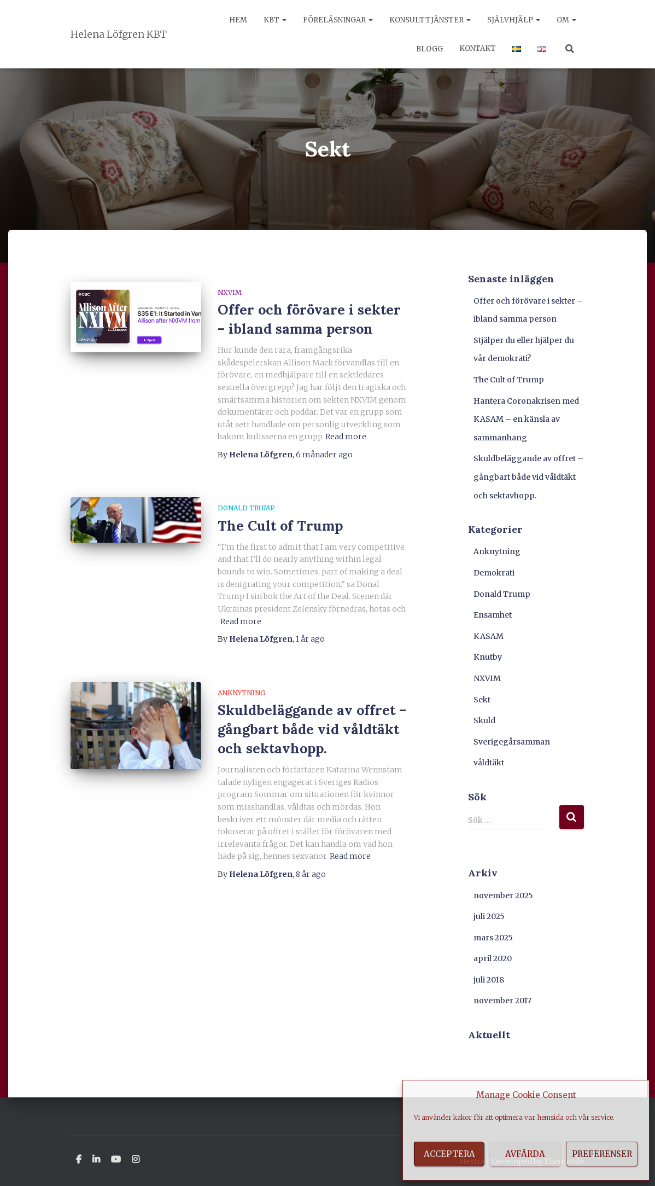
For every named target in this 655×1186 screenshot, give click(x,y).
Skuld (484, 720)
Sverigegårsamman (511, 742)
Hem (238, 20)
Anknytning (241, 693)
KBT (275, 20)
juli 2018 (488, 980)
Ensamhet (492, 615)
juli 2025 (489, 916)
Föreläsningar (338, 20)
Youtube (116, 1159)
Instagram (135, 1159)
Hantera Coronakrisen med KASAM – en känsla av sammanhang (526, 419)
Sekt (481, 700)
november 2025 (503, 895)
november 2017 (502, 1000)
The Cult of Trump (280, 525)
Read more (345, 436)
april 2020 (492, 958)
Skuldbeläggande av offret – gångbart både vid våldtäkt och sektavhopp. (312, 729)
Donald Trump (246, 508)
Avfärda (525, 1154)
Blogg (428, 49)
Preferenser (602, 1154)
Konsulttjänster (430, 20)
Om (566, 20)
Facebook (79, 1159)
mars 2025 (493, 938)
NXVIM (230, 292)
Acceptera (449, 1154)
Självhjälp (513, 20)
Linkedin (96, 1159)
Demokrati (493, 573)
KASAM (488, 636)
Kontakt (477, 48)
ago (324, 455)
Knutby (487, 657)
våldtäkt (488, 763)
